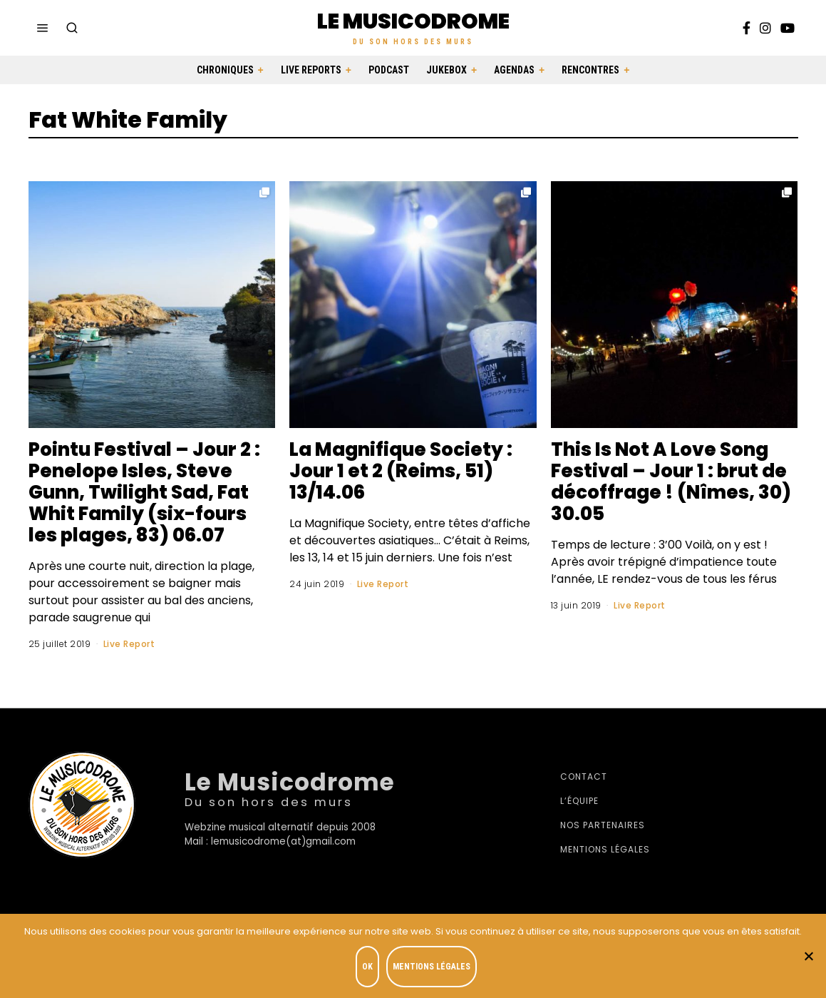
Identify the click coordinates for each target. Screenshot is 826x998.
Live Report (129, 644)
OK (368, 967)
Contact (583, 776)
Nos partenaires (602, 825)
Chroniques (225, 70)
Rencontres (590, 70)
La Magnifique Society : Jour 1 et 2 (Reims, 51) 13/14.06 (400, 471)
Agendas (514, 70)
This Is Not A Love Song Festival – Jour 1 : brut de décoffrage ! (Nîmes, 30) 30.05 (671, 481)
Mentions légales (605, 849)
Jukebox (446, 70)
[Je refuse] (808, 956)
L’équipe (579, 801)
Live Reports (311, 70)
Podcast (388, 70)
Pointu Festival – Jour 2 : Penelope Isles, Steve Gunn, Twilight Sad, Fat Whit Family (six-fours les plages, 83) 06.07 (144, 492)
